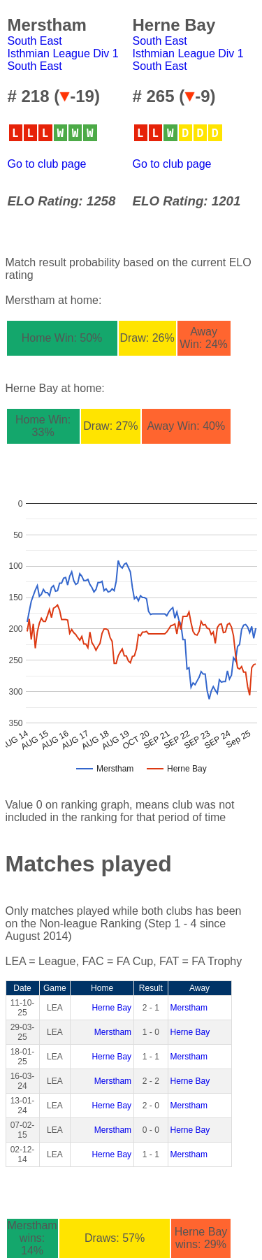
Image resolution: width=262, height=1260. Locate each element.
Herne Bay (111, 1008)
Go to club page (47, 164)
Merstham (189, 1008)
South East (35, 41)
